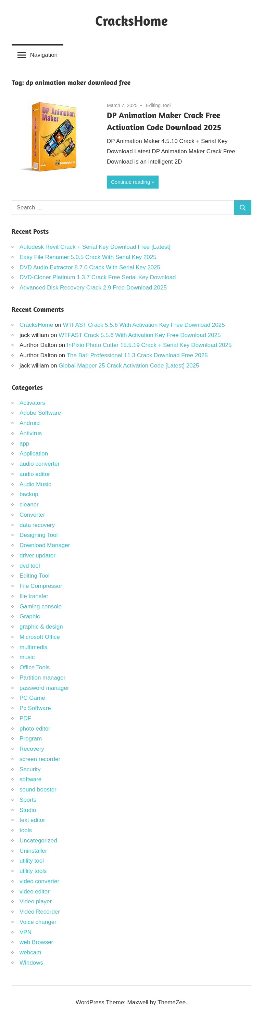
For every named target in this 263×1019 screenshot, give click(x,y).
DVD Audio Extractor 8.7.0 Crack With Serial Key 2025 (90, 267)
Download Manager (45, 545)
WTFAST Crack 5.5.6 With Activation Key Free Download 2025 (144, 325)
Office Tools (35, 667)
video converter (39, 881)
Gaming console (41, 606)
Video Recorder (40, 911)
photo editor (35, 728)
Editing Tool (158, 105)
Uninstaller (33, 851)
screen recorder (40, 759)
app (24, 443)
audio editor (35, 474)
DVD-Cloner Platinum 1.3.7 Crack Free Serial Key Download (98, 277)
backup (29, 494)
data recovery (37, 525)
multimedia (34, 647)
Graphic (30, 616)
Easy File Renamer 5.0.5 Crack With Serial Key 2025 (88, 257)
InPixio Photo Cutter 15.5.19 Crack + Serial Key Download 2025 (149, 345)
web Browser (36, 942)
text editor (32, 820)
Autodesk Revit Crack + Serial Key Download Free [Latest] (95, 247)
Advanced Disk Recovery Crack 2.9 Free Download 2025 (93, 287)
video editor (35, 891)
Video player (36, 901)
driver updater (37, 555)
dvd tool (30, 566)
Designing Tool (39, 535)
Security (30, 769)
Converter (32, 515)
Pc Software (35, 708)
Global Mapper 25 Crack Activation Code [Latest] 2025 (129, 365)
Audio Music (35, 484)
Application (34, 453)
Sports (28, 800)
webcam (30, 952)
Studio (28, 810)
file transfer (34, 596)
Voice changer (38, 922)
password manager (44, 688)
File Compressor (41, 586)
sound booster (38, 789)
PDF (25, 718)
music (27, 657)
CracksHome (131, 20)
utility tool (32, 860)
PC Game (32, 698)
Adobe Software (40, 413)
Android (30, 423)
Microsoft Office (40, 637)
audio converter (40, 464)
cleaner (29, 504)
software (30, 779)
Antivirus (31, 433)
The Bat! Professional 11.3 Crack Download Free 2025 (137, 355)
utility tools (33, 871)
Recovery (32, 749)
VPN (26, 932)
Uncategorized (38, 840)
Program (31, 738)
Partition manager (42, 677)
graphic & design (41, 626)
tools (26, 830)
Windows (31, 962)
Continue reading (130, 182)
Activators (32, 403)
